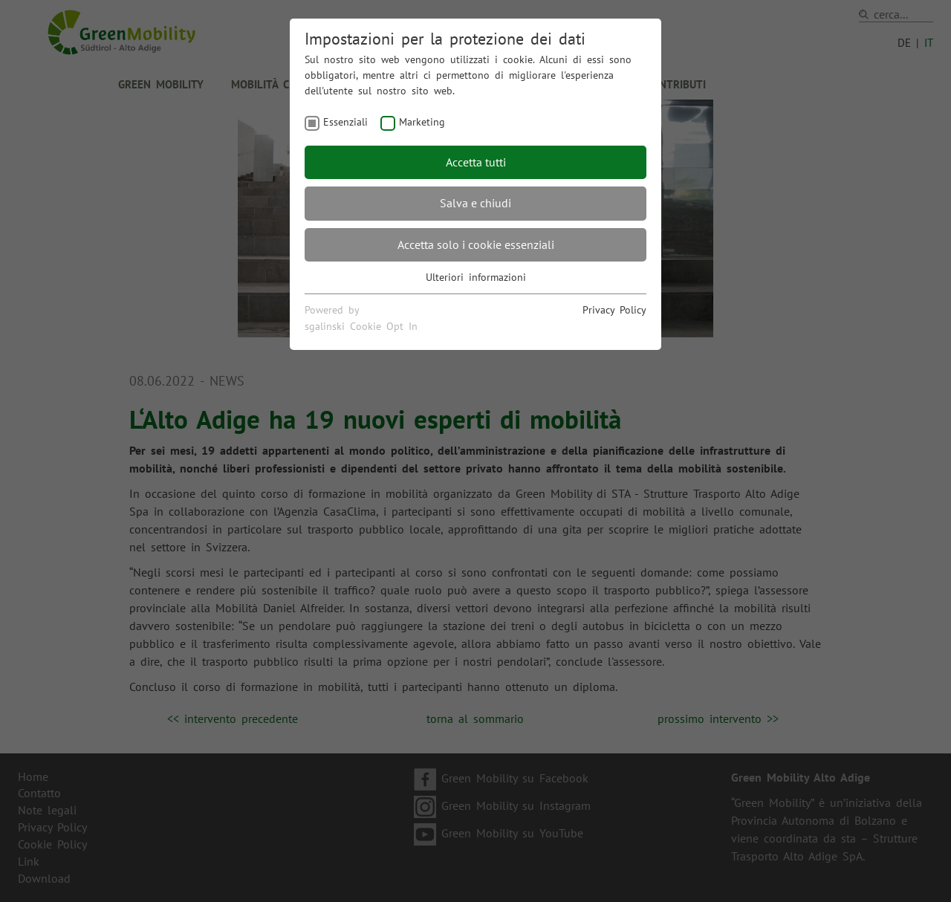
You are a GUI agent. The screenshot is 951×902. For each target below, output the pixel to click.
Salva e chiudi (475, 202)
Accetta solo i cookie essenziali (475, 244)
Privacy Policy (614, 310)
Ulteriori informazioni (476, 277)
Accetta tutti (476, 162)
